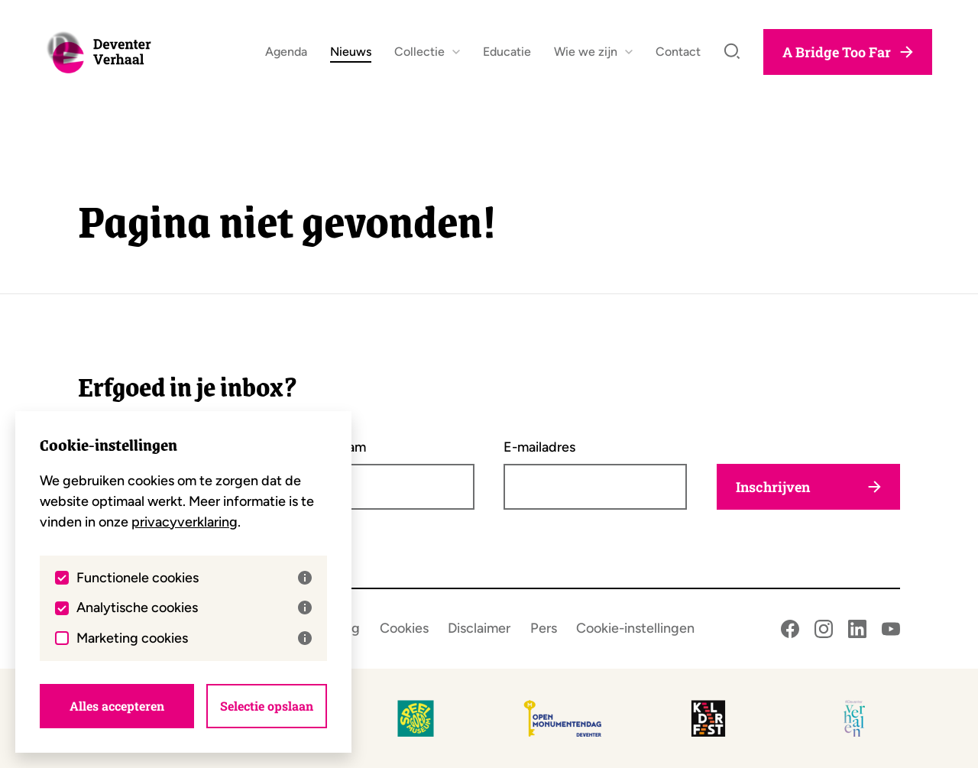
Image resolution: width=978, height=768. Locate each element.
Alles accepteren (117, 706)
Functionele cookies (194, 578)
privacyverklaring (184, 522)
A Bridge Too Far (847, 58)
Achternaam (328, 447)
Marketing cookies (194, 638)
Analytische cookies (194, 607)
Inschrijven (808, 487)
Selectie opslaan (266, 706)
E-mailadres (539, 447)
